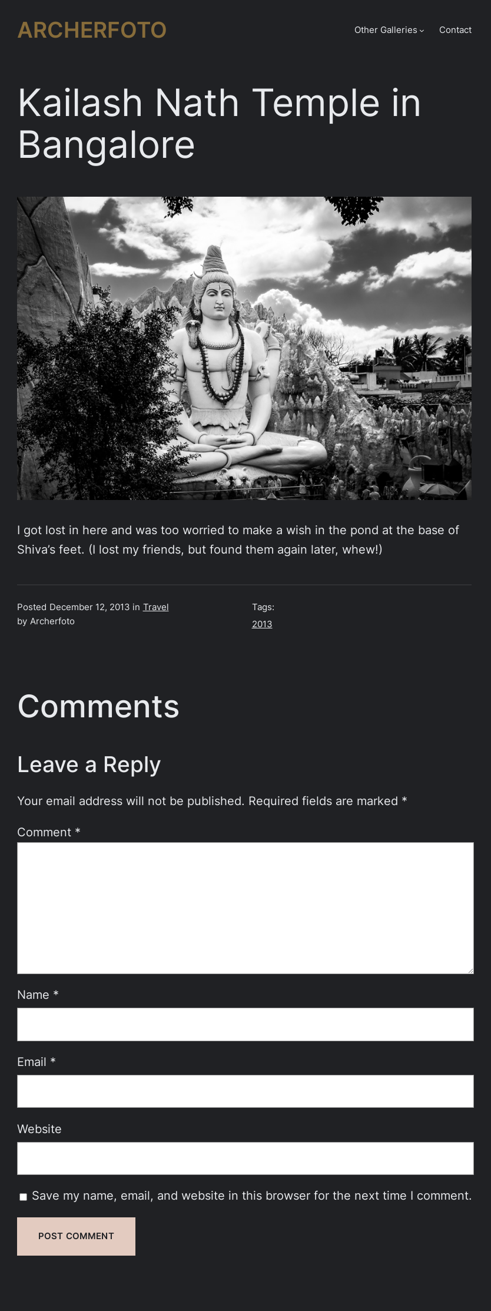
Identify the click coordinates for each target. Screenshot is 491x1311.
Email (36, 1062)
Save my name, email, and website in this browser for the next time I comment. (252, 1195)
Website (39, 1129)
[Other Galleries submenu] (421, 30)
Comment (49, 832)
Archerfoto (92, 29)
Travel (156, 607)
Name (38, 995)
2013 (262, 624)
